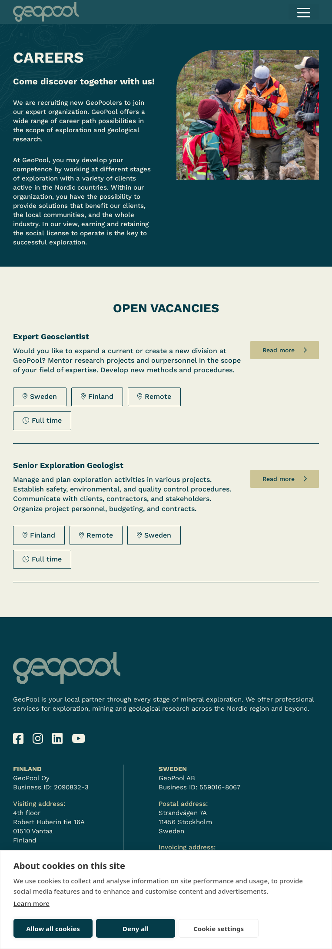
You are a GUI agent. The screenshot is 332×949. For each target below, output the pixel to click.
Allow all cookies (44, 928)
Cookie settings (175, 928)
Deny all (110, 928)
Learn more (31, 903)
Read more (278, 350)
